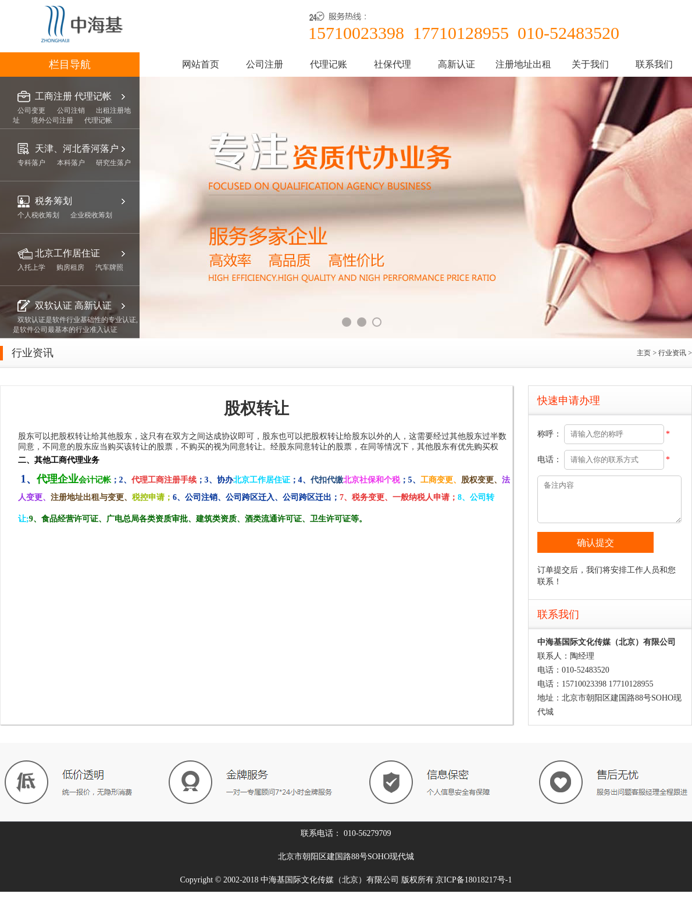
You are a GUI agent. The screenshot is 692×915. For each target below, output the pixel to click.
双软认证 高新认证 (73, 305)
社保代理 (392, 64)
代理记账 (328, 64)
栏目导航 (70, 64)
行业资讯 (673, 353)
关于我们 (590, 64)
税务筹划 (53, 201)
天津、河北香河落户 (77, 148)
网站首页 (200, 64)
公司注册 (264, 64)
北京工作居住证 (67, 253)
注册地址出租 (523, 64)
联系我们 (654, 64)
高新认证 (456, 64)
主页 (644, 353)
